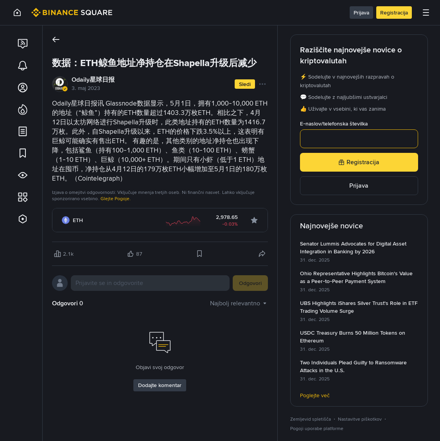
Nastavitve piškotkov (360, 419)
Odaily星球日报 (93, 79)
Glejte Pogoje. (116, 198)
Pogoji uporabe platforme (316, 428)
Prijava (361, 12)
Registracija (394, 12)
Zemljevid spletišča (310, 419)
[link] (23, 43)
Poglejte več (315, 395)
